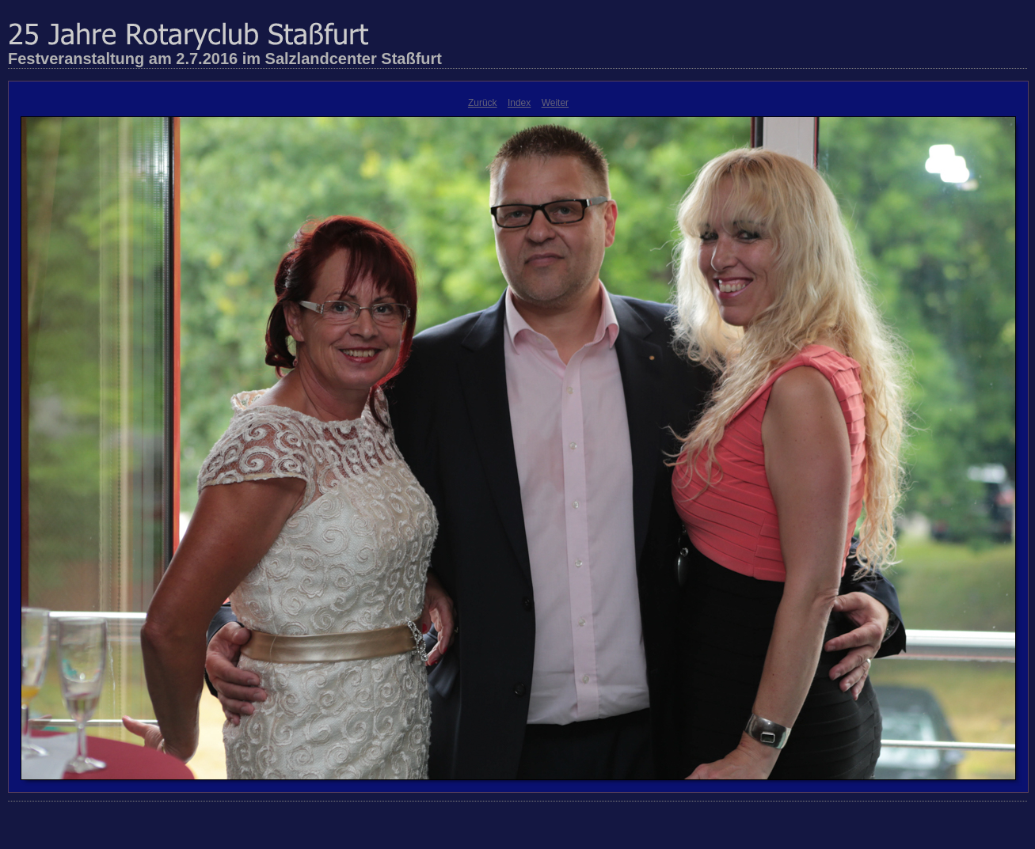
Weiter (555, 102)
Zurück (482, 102)
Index (519, 102)
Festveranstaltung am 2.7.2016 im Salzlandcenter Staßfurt (225, 58)
